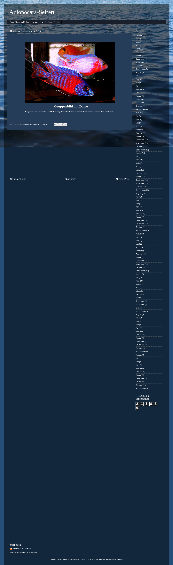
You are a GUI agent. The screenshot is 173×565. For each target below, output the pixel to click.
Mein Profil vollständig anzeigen (23, 552)
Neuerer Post (18, 179)
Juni (137, 79)
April (137, 45)
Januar (138, 56)
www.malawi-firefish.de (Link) (46, 22)
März (138, 49)
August (139, 72)
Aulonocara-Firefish (22, 549)
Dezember (140, 59)
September (140, 69)
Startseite (70, 179)
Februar (139, 52)
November (140, 62)
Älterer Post (122, 179)
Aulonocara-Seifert (32, 12)
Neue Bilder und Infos (19, 22)
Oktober (139, 35)
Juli (137, 39)
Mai (137, 42)
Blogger (120, 559)
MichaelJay (100, 559)
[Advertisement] (69, 153)
